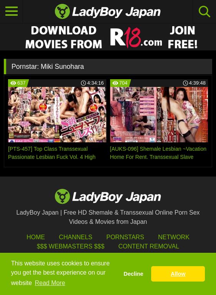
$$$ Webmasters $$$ (70, 246)
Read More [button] (50, 283)
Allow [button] (178, 274)
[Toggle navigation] (11, 11)
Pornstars (125, 237)
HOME (35, 237)
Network (174, 237)
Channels (75, 237)
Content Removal (148, 246)
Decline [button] (133, 274)
